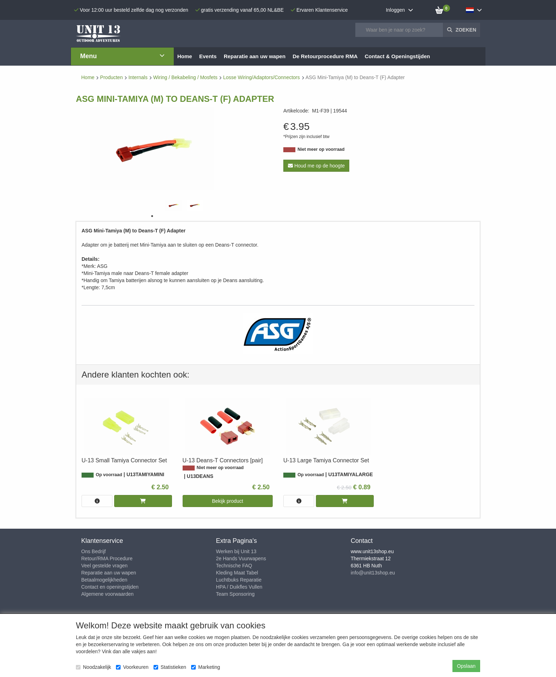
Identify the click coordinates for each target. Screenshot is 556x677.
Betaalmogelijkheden (104, 580)
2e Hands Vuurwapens (241, 558)
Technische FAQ (234, 565)
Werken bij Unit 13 (236, 551)
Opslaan (466, 666)
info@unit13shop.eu (373, 573)
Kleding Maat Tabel (237, 573)
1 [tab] (152, 216)
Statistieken (170, 667)
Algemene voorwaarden (107, 594)
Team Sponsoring (235, 594)
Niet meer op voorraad (321, 149)
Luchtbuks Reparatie (238, 580)
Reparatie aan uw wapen (108, 573)
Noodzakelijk (93, 667)
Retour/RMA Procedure (107, 558)
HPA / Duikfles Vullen (239, 587)
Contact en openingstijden (110, 587)
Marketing (205, 667)
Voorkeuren (132, 667)
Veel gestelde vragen (104, 565)
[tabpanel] (173, 205)
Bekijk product (227, 501)
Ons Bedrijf (93, 551)
